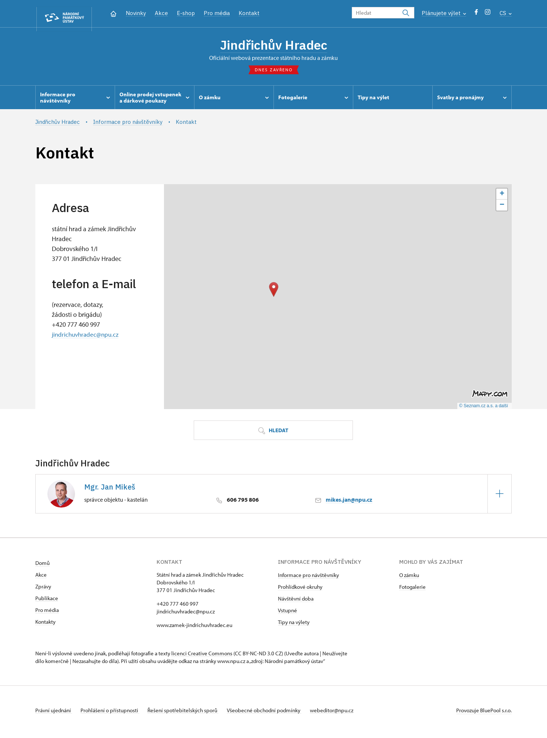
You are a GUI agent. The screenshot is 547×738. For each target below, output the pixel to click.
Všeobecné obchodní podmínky (274, 713)
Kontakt (249, 13)
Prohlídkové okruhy (300, 590)
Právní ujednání (53, 713)
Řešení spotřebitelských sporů (189, 713)
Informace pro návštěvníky (308, 578)
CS (506, 13)
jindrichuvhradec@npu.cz (87, 337)
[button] (273, 293)
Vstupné (287, 613)
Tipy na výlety (294, 625)
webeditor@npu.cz (345, 713)
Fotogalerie (412, 590)
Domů (42, 566)
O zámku (409, 578)
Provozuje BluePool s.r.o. (484, 713)
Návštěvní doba (296, 601)
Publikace (46, 601)
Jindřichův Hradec (273, 46)
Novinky (136, 13)
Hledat (273, 434)
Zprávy (43, 589)
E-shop (186, 13)
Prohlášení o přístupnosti (113, 713)
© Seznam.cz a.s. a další (483, 409)
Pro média (217, 13)
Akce (161, 13)
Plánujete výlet (444, 13)
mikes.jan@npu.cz (349, 503)
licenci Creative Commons (201, 656)
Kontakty (45, 624)
